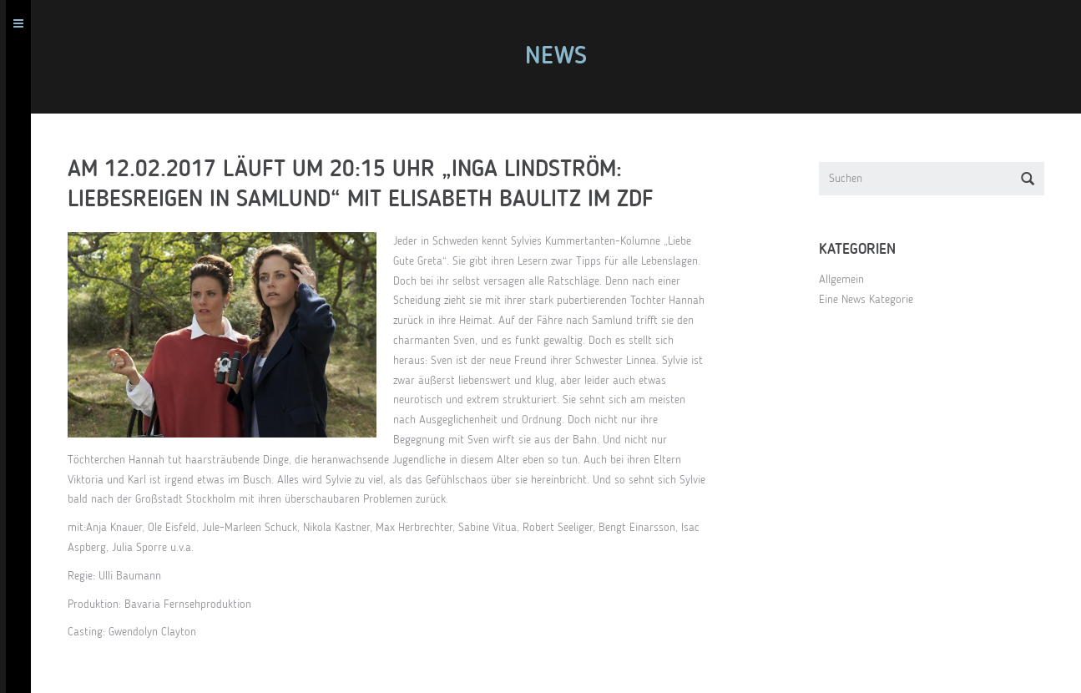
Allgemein (847, 280)
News (562, 56)
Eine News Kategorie (872, 300)
